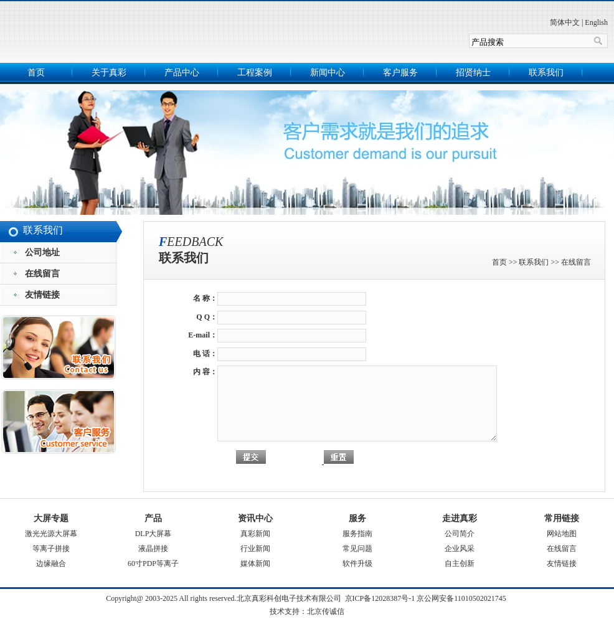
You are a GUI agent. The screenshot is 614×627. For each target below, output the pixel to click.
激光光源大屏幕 (51, 533)
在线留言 (42, 273)
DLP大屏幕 (153, 533)
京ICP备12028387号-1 (380, 598)
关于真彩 (109, 72)
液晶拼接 (153, 548)
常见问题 (357, 548)
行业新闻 (255, 548)
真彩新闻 (255, 533)
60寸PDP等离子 (153, 563)
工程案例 (254, 72)
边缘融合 (51, 563)
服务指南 (357, 533)
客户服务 (400, 72)
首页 (36, 72)
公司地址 (42, 252)
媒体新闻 (255, 563)
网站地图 (562, 533)
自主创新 (460, 563)
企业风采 (460, 548)
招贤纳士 (473, 72)
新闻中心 (327, 72)
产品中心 (181, 72)
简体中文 (565, 22)
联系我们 (546, 72)
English (596, 22)
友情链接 (42, 294)
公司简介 (460, 533)
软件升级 (357, 563)
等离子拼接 (51, 548)
